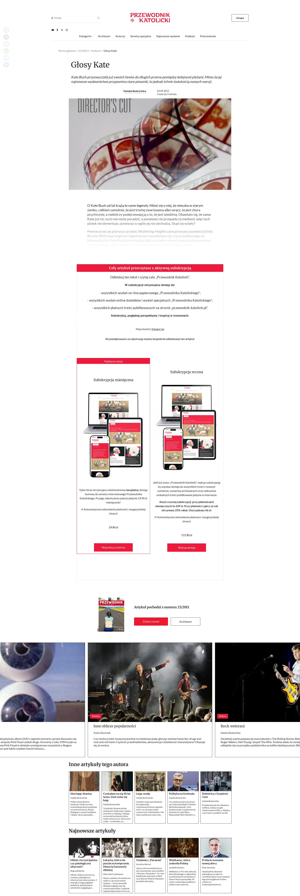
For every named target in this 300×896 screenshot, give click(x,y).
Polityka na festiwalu (182, 793)
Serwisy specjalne (140, 36)
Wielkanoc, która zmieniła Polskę (179, 861)
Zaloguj (240, 18)
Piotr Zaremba (208, 867)
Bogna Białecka (77, 871)
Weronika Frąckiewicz (113, 874)
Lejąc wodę (143, 793)
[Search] (52, 18)
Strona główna (67, 50)
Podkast (190, 36)
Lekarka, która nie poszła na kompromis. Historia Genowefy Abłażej (116, 864)
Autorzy (120, 36)
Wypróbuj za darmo (113, 547)
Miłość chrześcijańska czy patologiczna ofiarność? (83, 863)
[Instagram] (67, 30)
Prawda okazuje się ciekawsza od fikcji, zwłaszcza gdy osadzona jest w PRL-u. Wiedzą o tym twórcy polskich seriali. (216, 809)
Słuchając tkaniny (81, 793)
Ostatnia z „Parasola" (149, 860)
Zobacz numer (151, 621)
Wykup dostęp (186, 547)
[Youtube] (52, 30)
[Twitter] (62, 30)
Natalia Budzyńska (134, 91)
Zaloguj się (157, 329)
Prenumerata (208, 36)
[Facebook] (57, 30)
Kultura (96, 50)
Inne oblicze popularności (114, 726)
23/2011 (183, 607)
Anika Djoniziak (101, 732)
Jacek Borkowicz (176, 867)
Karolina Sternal (143, 864)
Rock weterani (233, 726)
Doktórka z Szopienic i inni (215, 795)
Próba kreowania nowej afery (212, 861)
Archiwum (185, 621)
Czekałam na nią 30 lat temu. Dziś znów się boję (116, 797)
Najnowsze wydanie (168, 36)
